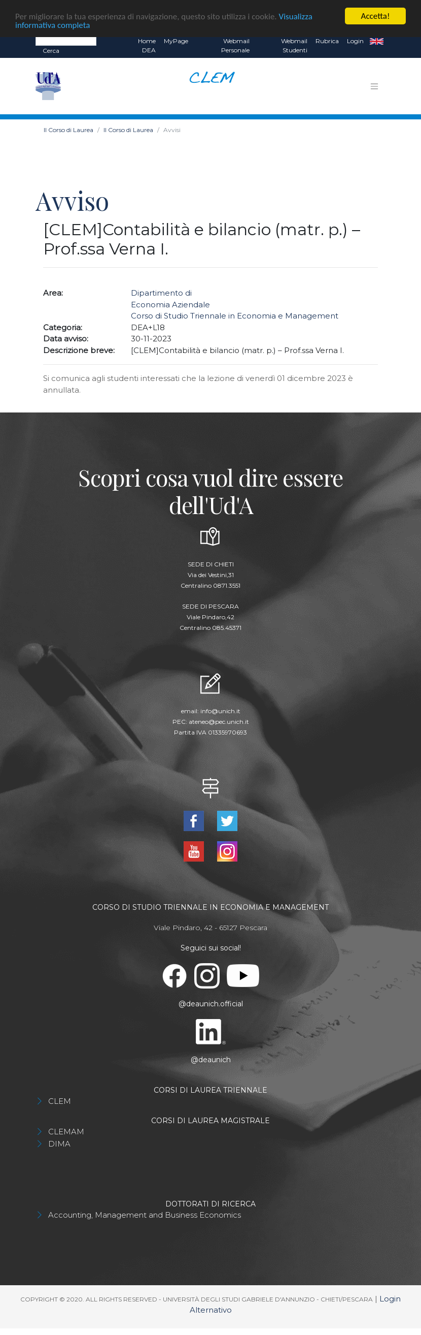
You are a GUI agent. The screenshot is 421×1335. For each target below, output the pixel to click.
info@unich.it (220, 711)
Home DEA (147, 45)
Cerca (51, 50)
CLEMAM (66, 1131)
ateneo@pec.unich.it (219, 721)
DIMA (59, 1144)
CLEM (59, 1101)
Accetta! (375, 16)
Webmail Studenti (294, 45)
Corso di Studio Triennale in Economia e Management (234, 316)
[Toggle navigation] (374, 86)
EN (376, 41)
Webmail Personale (235, 45)
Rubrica (327, 41)
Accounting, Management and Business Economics (144, 1215)
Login (355, 41)
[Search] (66, 41)
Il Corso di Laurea (68, 130)
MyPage (176, 41)
